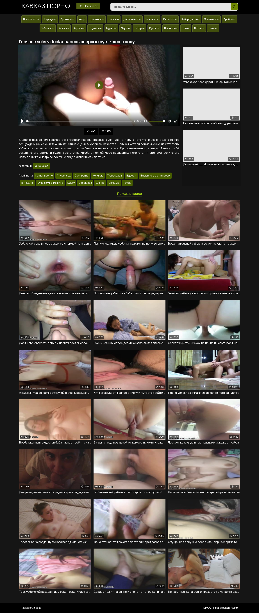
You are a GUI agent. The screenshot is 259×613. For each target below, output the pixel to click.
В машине (27, 183)
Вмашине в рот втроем (155, 175)
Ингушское (170, 19)
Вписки (213, 28)
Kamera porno (44, 175)
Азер (82, 19)
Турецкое (50, 19)
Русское (154, 28)
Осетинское (211, 19)
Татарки (139, 28)
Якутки (125, 28)
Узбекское (47, 28)
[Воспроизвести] (22, 121)
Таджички (95, 28)
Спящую (113, 183)
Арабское (229, 19)
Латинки (199, 28)
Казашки (64, 28)
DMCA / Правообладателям (220, 607)
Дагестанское (132, 19)
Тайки (185, 28)
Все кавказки (31, 19)
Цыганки (114, 19)
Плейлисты (88, 6)
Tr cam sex (64, 175)
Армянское (67, 19)
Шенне (100, 183)
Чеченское (152, 19)
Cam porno (81, 175)
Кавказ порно (45, 6)
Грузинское (97, 19)
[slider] (79, 121)
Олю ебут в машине (50, 183)
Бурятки (111, 28)
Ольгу (71, 183)
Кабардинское (190, 19)
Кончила (97, 175)
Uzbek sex (85, 183)
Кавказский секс (31, 607)
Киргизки (79, 28)
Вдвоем (131, 175)
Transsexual (114, 175)
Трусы (127, 183)
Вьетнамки (171, 28)
